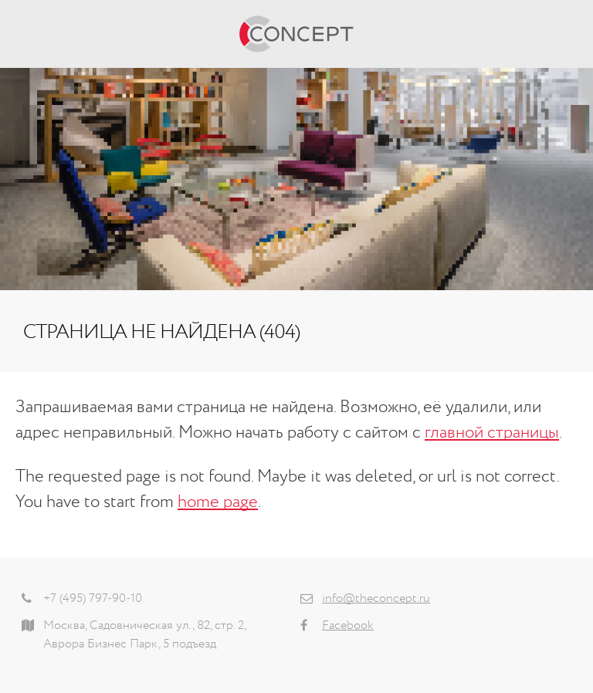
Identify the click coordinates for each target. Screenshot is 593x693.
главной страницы (492, 432)
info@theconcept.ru (376, 599)
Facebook (348, 626)
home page (218, 502)
